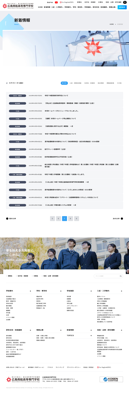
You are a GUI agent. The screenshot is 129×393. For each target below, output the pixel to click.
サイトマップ (60, 367)
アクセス (50, 367)
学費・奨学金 (101, 319)
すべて (64, 83)
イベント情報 (10, 317)
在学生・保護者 (90, 2)
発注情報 (101, 83)
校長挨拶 (9, 297)
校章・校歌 (9, 308)
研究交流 (9, 338)
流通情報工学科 (41, 306)
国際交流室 (70, 310)
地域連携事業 (10, 356)
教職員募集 (110, 83)
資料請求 (122, 7)
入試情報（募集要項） (104, 299)
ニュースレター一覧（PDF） (15, 350)
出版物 (8, 320)
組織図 (8, 310)
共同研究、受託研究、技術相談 (16, 343)
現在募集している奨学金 (104, 322)
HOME (112, 24)
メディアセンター (72, 306)
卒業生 (100, 2)
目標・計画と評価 (42, 336)
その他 (119, 83)
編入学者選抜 (101, 303)
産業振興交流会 (11, 347)
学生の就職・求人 (102, 338)
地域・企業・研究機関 (113, 2)
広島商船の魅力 (11, 299)
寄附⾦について (102, 345)
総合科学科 (39, 299)
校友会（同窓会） (89, 367)
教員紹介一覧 (40, 308)
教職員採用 (100, 336)
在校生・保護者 (89, 83)
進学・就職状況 (11, 301)
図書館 (69, 299)
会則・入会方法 (11, 352)
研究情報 (9, 336)
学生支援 (69, 303)
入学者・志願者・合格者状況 (106, 308)
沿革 (7, 315)
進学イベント (101, 297)
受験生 (79, 2)
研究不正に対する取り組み (14, 345)
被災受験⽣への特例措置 (104, 310)
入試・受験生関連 (75, 83)
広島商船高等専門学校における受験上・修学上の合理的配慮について (109, 316)
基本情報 (9, 306)
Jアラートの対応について (105, 313)
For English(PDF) (67, 2)
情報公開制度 (40, 340)
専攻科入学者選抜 (102, 306)
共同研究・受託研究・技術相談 (107, 340)
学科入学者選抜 (102, 301)
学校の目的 (9, 303)
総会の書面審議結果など (13, 354)
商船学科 (39, 297)
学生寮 (69, 297)
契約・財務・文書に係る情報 (45, 338)
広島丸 (69, 301)
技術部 (69, 308)
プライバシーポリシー (74, 367)
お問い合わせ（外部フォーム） (15, 367)
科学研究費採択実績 (12, 340)
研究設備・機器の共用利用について (108, 347)
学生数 (8, 313)
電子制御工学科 (41, 303)
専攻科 (38, 301)
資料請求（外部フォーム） (36, 367)
